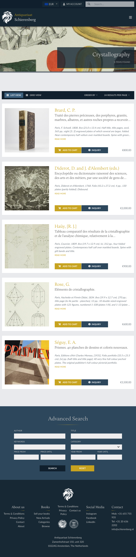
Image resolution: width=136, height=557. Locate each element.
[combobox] (50, 4)
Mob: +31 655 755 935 (122, 515)
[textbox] (51, 4)
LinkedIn (90, 522)
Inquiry (94, 150)
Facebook (91, 518)
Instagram (91, 513)
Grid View (33, 95)
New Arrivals (43, 518)
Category (76, 441)
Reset (82, 468)
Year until (102, 451)
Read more (60, 138)
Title (73, 430)
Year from (76, 451)
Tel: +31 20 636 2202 (120, 523)
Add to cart (67, 150)
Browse (46, 526)
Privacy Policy (17, 518)
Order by (90, 95)
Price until (46, 451)
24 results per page (116, 95)
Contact (20, 522)
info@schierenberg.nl (123, 529)
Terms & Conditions (14, 513)
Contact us (75, 510)
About (21, 526)
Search (52, 468)
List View (14, 95)
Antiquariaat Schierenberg (68, 537)
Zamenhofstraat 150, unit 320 (68, 542)
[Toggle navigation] (130, 17)
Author (18, 430)
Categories (44, 522)
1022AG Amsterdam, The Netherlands (68, 546)
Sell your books (42, 513)
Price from (20, 451)
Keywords (19, 441)
